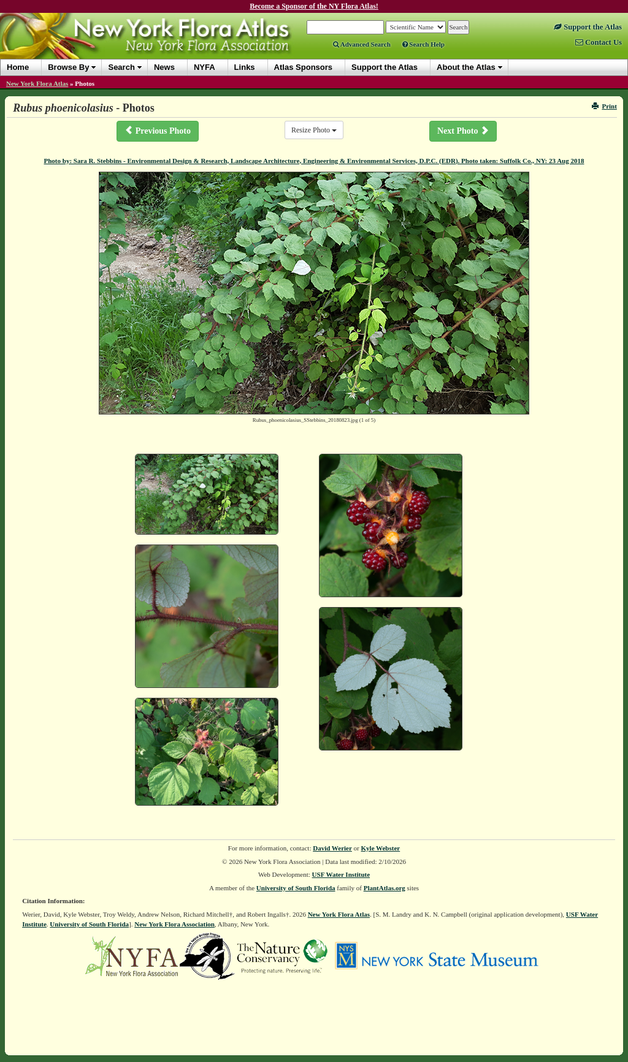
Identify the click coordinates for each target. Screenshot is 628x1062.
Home (18, 67)
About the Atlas (466, 67)
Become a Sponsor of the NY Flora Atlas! (314, 6)
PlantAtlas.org (384, 888)
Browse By (68, 67)
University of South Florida (295, 888)
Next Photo (463, 131)
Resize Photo (314, 130)
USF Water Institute (341, 874)
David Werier (332, 848)
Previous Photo (157, 131)
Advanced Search (362, 44)
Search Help (423, 44)
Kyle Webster (380, 848)
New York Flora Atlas (37, 83)
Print (604, 106)
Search (121, 67)
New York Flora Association (174, 924)
